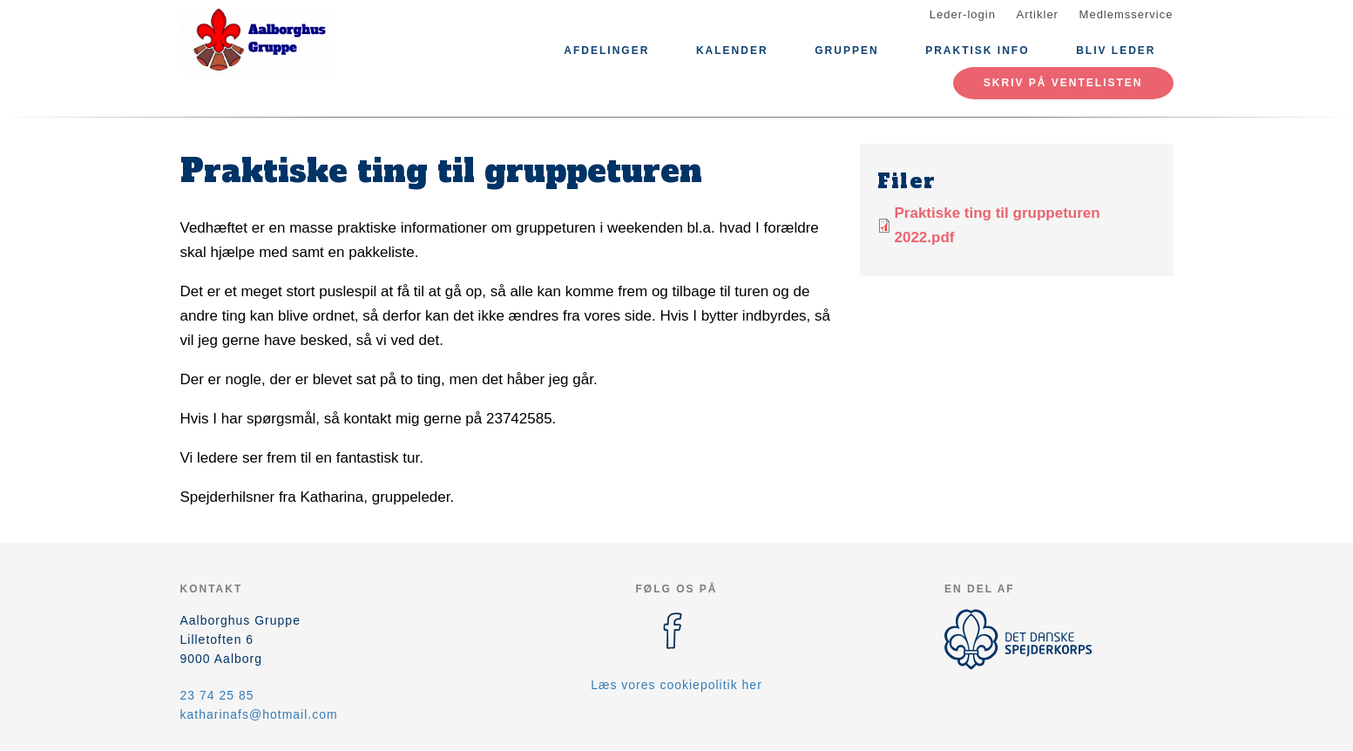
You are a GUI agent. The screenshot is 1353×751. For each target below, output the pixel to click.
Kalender (732, 50)
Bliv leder (1115, 50)
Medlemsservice (1126, 14)
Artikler (1038, 14)
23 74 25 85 (217, 695)
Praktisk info (977, 50)
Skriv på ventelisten (1063, 83)
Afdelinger (606, 50)
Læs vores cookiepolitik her (676, 685)
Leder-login (963, 14)
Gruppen (846, 50)
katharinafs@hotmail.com (259, 714)
